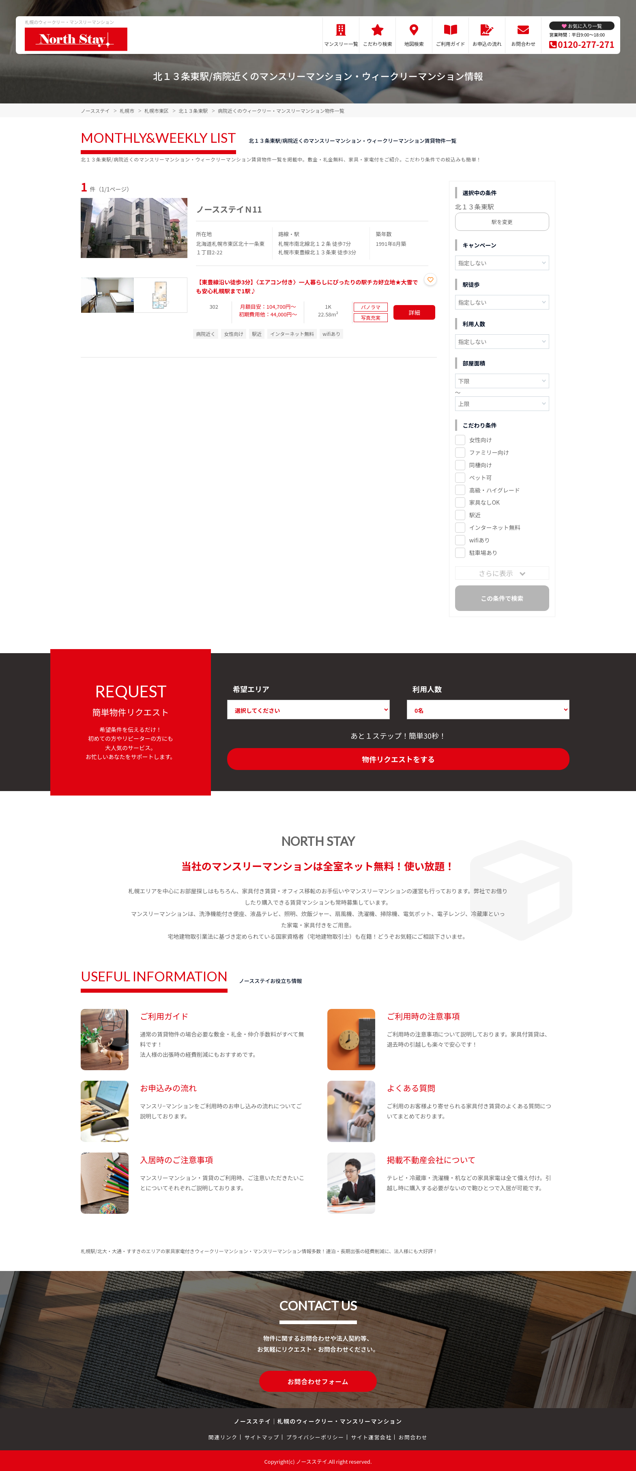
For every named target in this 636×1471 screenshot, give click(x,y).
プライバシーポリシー (315, 1435)
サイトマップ (262, 1435)
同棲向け (480, 465)
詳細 (414, 312)
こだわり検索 (377, 43)
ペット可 (480, 477)
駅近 (475, 515)
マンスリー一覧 (341, 43)
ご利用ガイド (450, 43)
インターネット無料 (494, 527)
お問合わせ (523, 43)
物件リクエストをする (398, 759)
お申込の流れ (487, 43)
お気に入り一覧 (585, 25)
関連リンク (223, 1435)
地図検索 (414, 43)
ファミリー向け (489, 452)
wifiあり (479, 540)
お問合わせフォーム (318, 1380)
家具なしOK (484, 502)
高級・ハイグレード (494, 490)
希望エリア (251, 689)
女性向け (480, 440)
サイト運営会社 (371, 1435)
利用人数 (427, 689)
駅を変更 (502, 222)
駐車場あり (483, 552)
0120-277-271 (586, 44)
